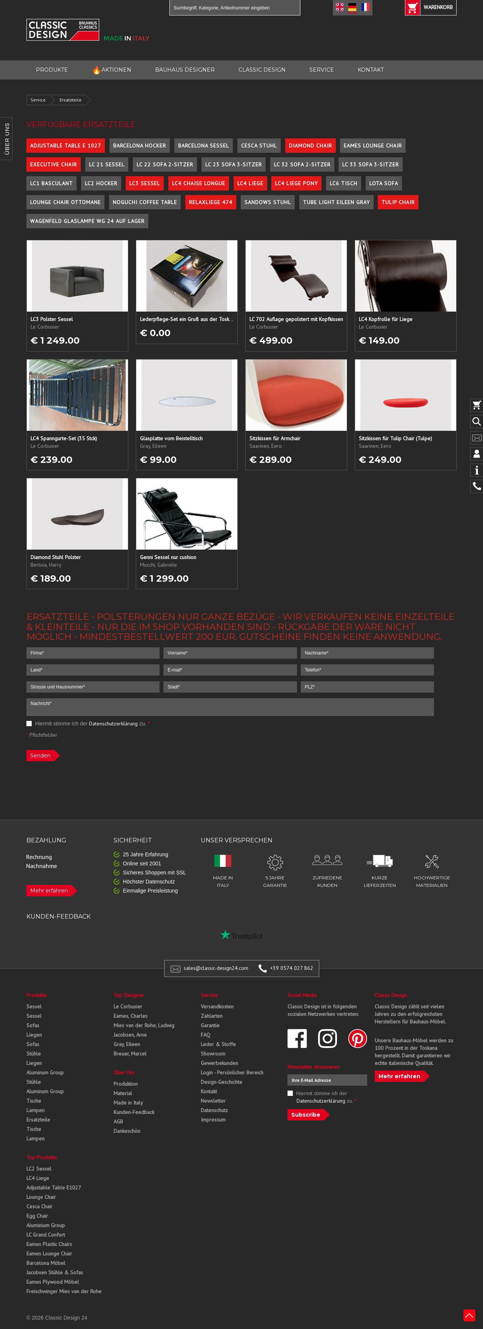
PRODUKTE (52, 69)
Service (38, 100)
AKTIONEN (111, 70)
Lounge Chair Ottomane (65, 202)
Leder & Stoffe (218, 1044)
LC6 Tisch (343, 183)
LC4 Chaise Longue (198, 183)
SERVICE (321, 69)
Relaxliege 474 (210, 202)
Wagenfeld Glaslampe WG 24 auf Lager (87, 221)
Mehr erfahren (49, 890)
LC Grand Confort (45, 1234)
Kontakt (209, 1091)
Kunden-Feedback (134, 1112)
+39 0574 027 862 (291, 968)
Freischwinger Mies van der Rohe (64, 1291)
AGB (118, 1121)
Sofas (32, 1025)
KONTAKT (371, 69)
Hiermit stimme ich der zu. (88, 723)
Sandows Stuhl (268, 202)
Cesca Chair (39, 1206)
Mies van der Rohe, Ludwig (144, 1025)
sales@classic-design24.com (216, 968)
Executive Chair (53, 164)
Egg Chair (37, 1215)
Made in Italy (128, 1102)
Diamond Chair (310, 145)
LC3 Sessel (144, 183)
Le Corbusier (128, 1006)
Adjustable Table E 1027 (65, 145)
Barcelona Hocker (139, 145)
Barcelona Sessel (203, 145)
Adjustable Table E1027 (53, 1187)
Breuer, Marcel (130, 1053)
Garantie (210, 1025)
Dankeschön (127, 1131)
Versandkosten (217, 1006)
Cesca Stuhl (259, 145)
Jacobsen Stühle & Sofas (54, 1272)
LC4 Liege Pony (296, 183)
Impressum (213, 1119)
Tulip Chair (398, 202)
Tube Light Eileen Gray (336, 202)
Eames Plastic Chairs (49, 1244)
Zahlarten (212, 1015)
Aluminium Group (45, 1225)
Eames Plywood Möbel (52, 1281)
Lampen (35, 1110)
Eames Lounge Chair (373, 145)
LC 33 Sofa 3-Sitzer (370, 164)
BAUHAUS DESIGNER (185, 69)
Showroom (213, 1053)
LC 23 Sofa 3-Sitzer (233, 164)
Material (123, 1093)
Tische (33, 1100)
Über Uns (124, 1072)
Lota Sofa (383, 183)
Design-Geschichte (221, 1082)
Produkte (36, 995)
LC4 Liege (250, 183)
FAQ (205, 1034)
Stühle (33, 1053)
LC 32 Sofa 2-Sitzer (302, 164)
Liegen (34, 1034)
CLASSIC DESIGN (262, 69)
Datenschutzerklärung (113, 723)
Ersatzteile (71, 100)
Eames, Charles (131, 1015)
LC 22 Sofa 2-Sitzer (165, 164)
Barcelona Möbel (45, 1263)
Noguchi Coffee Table (145, 202)
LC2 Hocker (101, 183)
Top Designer (129, 995)
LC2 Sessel (38, 1168)
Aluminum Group (45, 1072)
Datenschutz (214, 1110)
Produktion (126, 1083)
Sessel (34, 1006)
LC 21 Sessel (107, 164)
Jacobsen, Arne (130, 1034)
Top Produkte (41, 1157)
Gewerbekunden (219, 1063)
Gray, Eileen (127, 1044)
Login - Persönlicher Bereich (232, 1072)
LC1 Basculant (51, 183)
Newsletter (213, 1100)
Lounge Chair (41, 1197)
